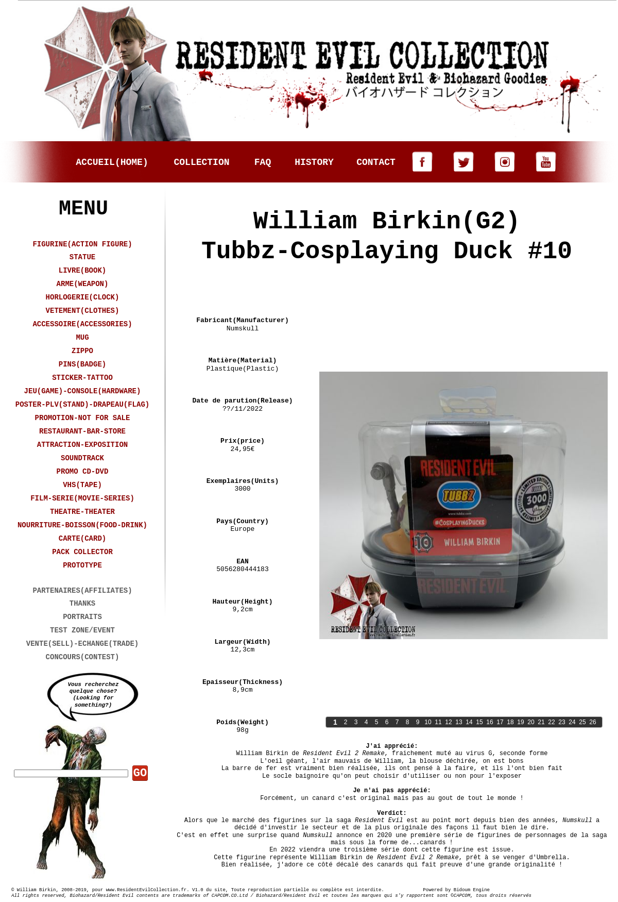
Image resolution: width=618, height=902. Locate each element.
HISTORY (314, 162)
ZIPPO (82, 351)
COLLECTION (201, 162)
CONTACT (376, 162)
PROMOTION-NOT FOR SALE (82, 418)
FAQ (262, 162)
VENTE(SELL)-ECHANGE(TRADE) (82, 644)
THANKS (82, 603)
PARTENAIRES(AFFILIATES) (82, 591)
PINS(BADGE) (82, 364)
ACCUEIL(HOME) (112, 162)
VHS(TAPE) (82, 485)
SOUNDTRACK (82, 458)
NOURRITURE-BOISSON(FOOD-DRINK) (82, 525)
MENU (83, 209)
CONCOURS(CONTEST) (82, 657)
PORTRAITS (82, 617)
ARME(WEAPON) (83, 284)
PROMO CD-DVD (83, 471)
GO (140, 773)
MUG (82, 337)
